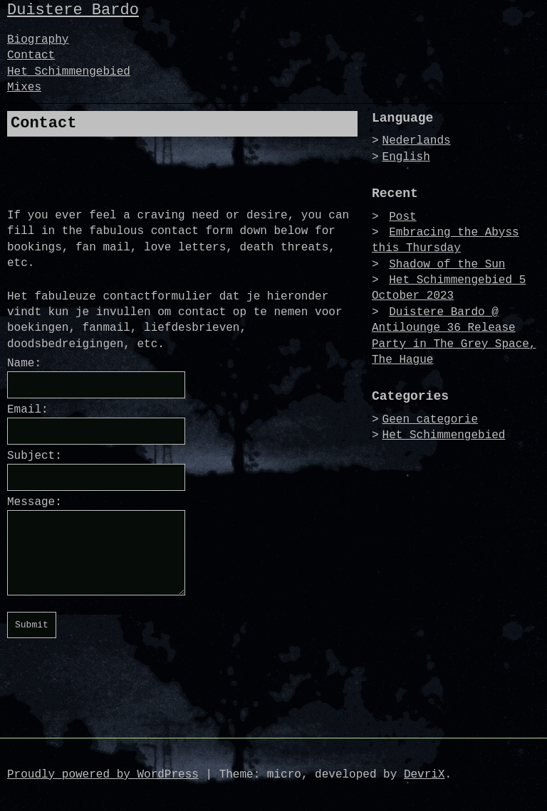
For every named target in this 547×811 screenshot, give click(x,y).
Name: (24, 363)
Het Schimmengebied (68, 71)
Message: (34, 502)
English (406, 157)
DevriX (424, 774)
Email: (27, 409)
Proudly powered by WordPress (103, 774)
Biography (37, 39)
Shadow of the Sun (447, 264)
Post (402, 217)
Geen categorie (430, 419)
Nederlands (416, 140)
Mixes (24, 87)
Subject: (34, 456)
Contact (31, 55)
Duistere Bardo (73, 10)
